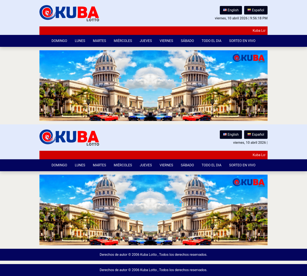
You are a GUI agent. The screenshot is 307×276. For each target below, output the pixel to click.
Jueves (146, 41)
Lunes (80, 41)
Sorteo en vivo (242, 41)
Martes (99, 41)
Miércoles (123, 41)
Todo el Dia (212, 41)
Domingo (59, 41)
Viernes (166, 41)
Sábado (187, 41)
